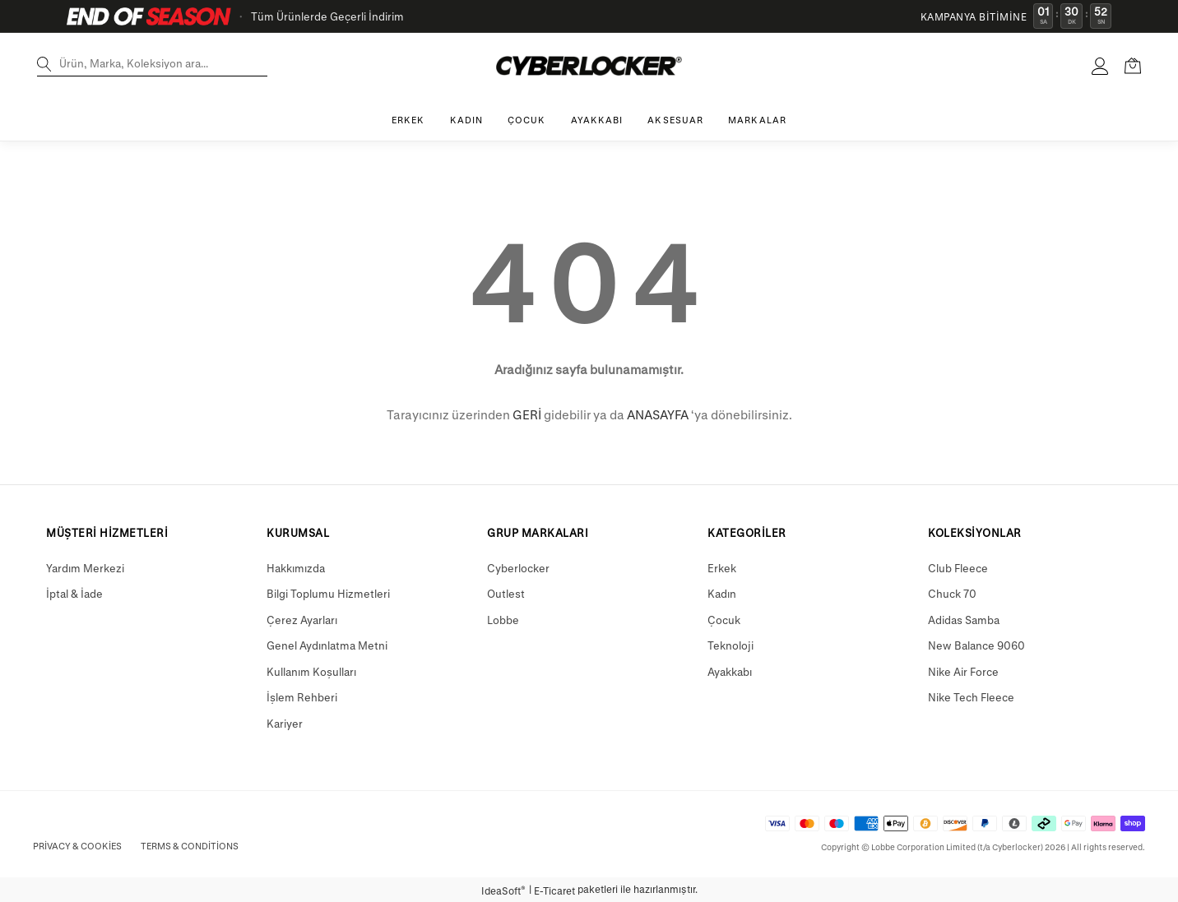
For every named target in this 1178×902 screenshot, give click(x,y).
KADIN (467, 119)
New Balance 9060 (976, 645)
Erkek (721, 568)
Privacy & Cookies (77, 845)
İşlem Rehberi (302, 697)
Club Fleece (958, 568)
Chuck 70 (952, 593)
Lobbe (503, 619)
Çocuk (723, 619)
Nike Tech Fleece (971, 697)
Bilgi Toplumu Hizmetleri (328, 593)
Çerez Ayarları (302, 619)
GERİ (526, 414)
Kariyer (285, 723)
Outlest (506, 593)
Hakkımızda (296, 568)
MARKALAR (757, 119)
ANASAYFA (658, 414)
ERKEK (408, 119)
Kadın (721, 593)
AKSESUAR (675, 119)
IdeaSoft (503, 890)
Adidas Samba (963, 619)
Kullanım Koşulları (311, 671)
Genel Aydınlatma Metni (327, 645)
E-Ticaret (554, 890)
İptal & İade (74, 593)
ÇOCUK (527, 119)
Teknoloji (730, 645)
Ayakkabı (729, 671)
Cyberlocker (518, 568)
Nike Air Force (963, 671)
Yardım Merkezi (85, 568)
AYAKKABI (597, 119)
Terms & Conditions (190, 845)
